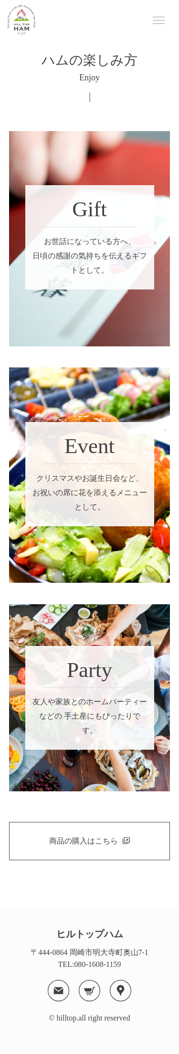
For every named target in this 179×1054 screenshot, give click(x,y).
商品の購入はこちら (83, 841)
